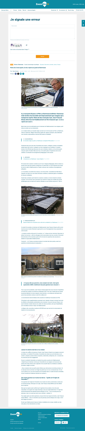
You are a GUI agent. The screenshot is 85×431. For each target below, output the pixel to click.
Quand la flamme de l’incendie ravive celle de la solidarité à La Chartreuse (43, 222)
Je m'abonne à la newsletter (62, 415)
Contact (12, 419)
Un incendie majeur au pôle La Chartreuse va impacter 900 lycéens (41, 140)
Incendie (51, 64)
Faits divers (46, 64)
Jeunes (55, 64)
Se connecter (62, 10)
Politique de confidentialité (28, 428)
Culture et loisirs (41, 416)
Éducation (42, 64)
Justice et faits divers (42, 417)
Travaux (58, 64)
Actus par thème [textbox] (4, 10)
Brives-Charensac (18, 64)
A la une (39, 412)
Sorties (19, 10)
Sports (39, 419)
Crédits (11, 428)
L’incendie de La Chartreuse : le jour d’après (36, 159)
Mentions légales (18, 428)
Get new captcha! (26, 45)
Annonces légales (31, 10)
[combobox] (6, 10)
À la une (15, 10)
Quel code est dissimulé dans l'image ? (19, 49)
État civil (24, 10)
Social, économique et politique (31, 64)
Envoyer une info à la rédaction (16, 423)
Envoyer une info (79, 10)
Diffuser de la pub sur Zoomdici (16, 421)
